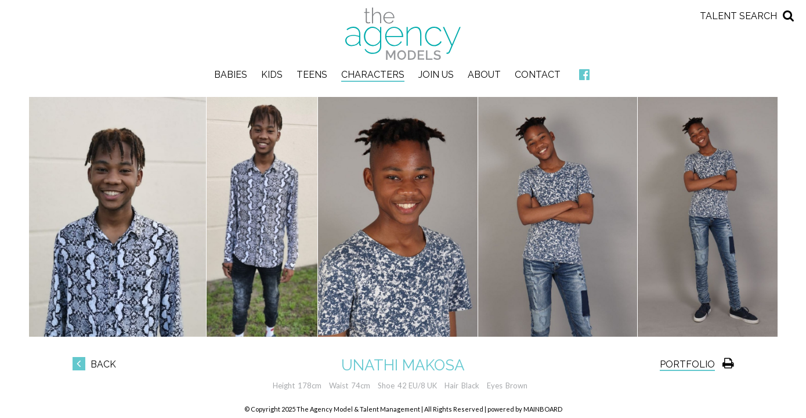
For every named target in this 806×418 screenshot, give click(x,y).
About (484, 74)
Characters (372, 74)
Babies (230, 74)
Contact (538, 74)
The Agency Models (403, 33)
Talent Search (738, 15)
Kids (272, 74)
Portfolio (687, 364)
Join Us (436, 74)
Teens (312, 74)
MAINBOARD (542, 409)
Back (94, 364)
